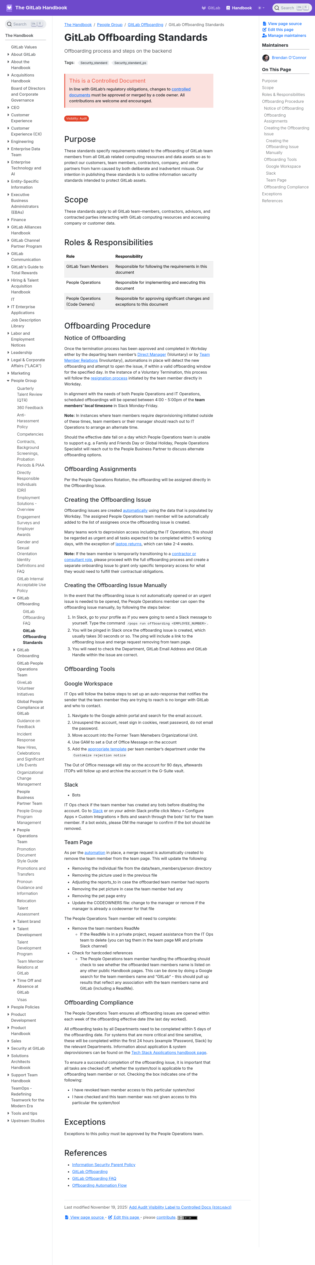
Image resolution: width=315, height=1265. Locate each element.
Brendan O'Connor (284, 58)
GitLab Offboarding (145, 24)
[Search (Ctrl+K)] (292, 7)
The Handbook (78, 24)
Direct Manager (152, 354)
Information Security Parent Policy (103, 1164)
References (272, 200)
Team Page (276, 180)
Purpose (269, 80)
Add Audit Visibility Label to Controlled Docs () (180, 1207)
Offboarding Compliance (286, 186)
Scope (268, 87)
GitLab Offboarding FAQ (94, 1178)
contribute (166, 1217)
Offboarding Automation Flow (99, 1185)
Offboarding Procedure (283, 101)
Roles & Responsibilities (283, 94)
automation (94, 852)
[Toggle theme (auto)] (261, 8)
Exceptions (272, 193)
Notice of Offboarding (284, 108)
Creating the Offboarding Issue (286, 130)
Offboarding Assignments (276, 118)
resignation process (109, 378)
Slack (271, 173)
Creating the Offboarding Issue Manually (282, 146)
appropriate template (107, 749)
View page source (282, 23)
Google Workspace (283, 166)
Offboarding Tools (280, 159)
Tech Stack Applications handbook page (168, 1052)
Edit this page (278, 29)
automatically (135, 510)
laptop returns (128, 543)
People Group (110, 24)
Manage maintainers (284, 35)
